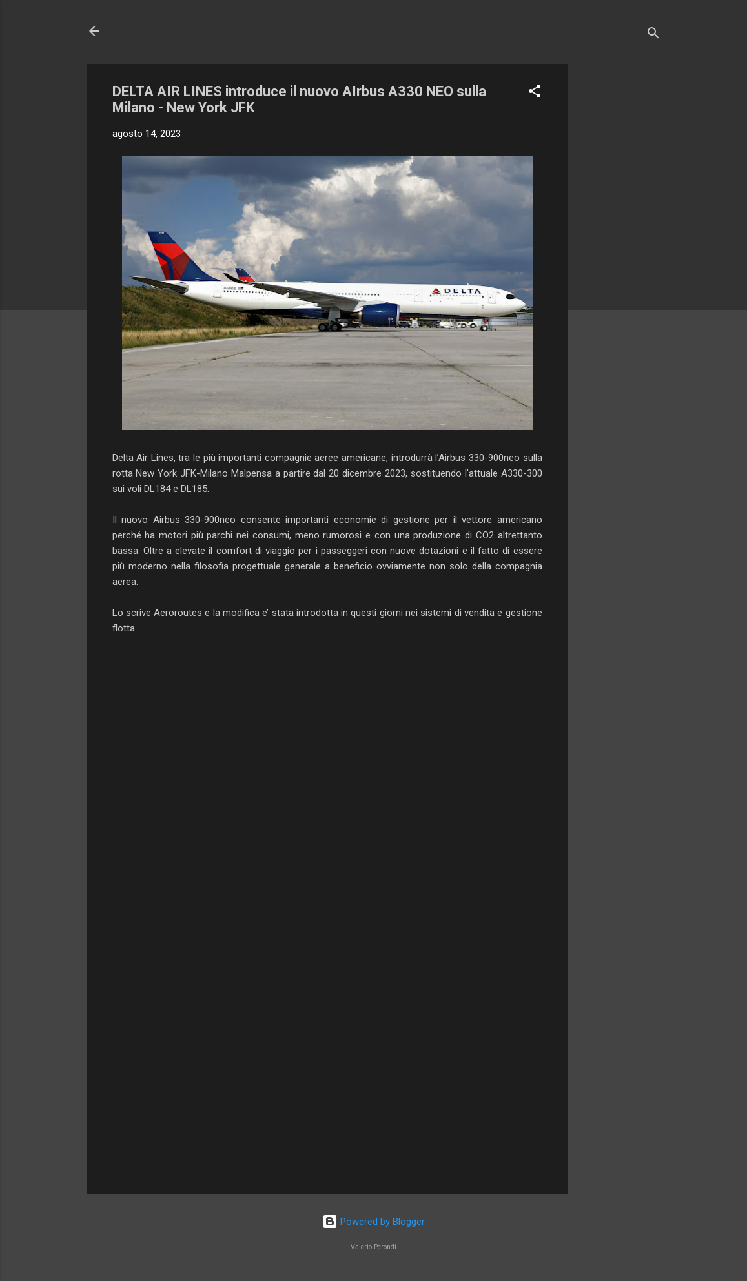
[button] (534, 93)
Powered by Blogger (373, 1221)
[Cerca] (653, 35)
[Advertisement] (619, 257)
